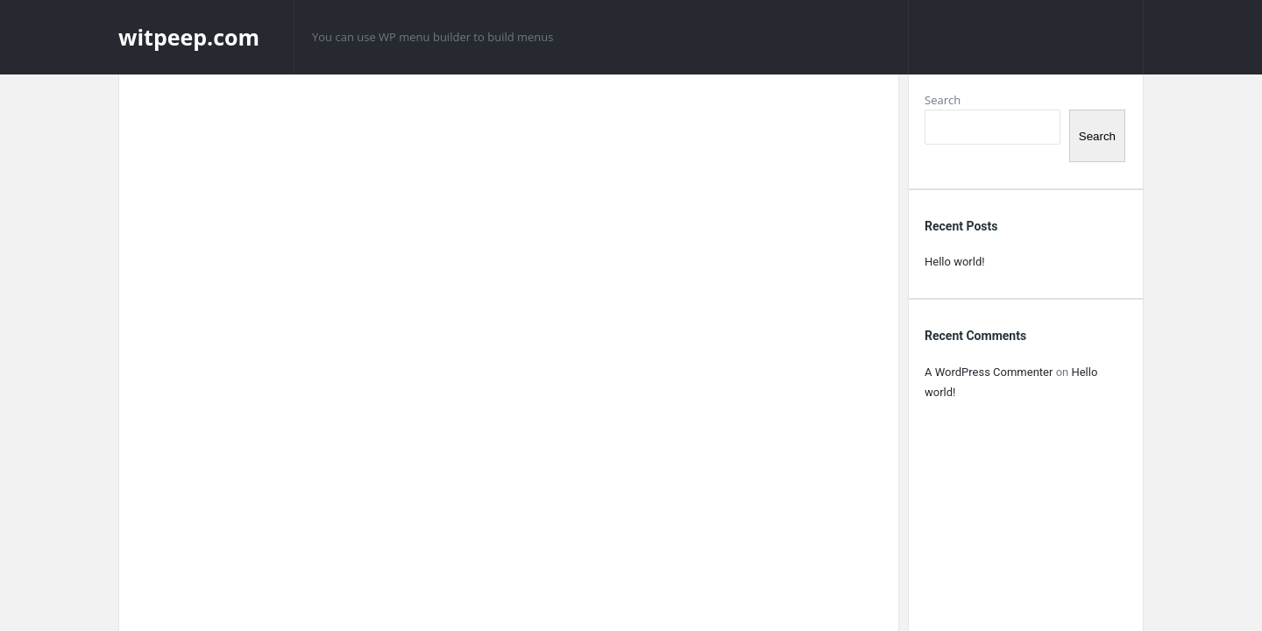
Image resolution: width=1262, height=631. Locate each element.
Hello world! (955, 261)
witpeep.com (188, 37)
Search (943, 100)
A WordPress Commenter (989, 372)
